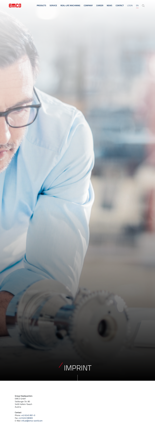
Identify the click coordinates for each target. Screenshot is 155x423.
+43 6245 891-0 (28, 415)
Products (41, 5)
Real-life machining (70, 5)
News (109, 5)
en (137, 5)
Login (130, 5)
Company (88, 5)
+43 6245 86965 (25, 417)
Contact (120, 5)
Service (53, 5)
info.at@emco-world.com (31, 420)
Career (99, 5)
